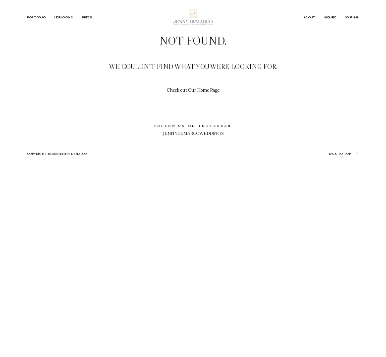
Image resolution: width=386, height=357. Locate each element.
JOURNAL (352, 17)
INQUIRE (330, 17)
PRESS (87, 17)
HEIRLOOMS (64, 17)
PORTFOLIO (36, 17)
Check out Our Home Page (193, 90)
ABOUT (309, 17)
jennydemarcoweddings (193, 133)
